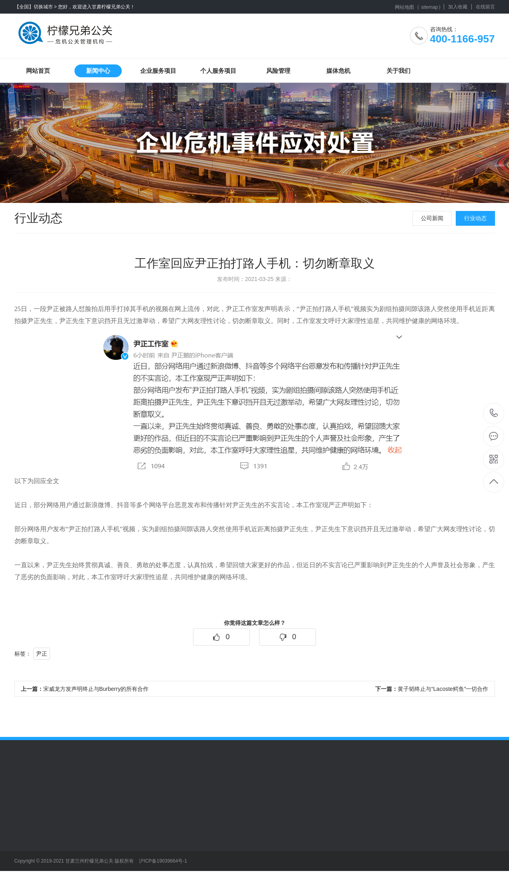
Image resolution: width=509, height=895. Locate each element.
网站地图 (404, 7)
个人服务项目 (218, 70)
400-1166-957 (494, 413)
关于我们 (398, 70)
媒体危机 (338, 70)
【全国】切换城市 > (35, 7)
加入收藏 (457, 7)
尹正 (41, 653)
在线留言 (485, 7)
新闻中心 (98, 70)
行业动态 (475, 218)
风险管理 (278, 70)
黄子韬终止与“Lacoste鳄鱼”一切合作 (431, 689)
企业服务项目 (158, 70)
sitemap (429, 7)
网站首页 (38, 70)
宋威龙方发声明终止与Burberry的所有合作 (85, 689)
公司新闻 (432, 218)
